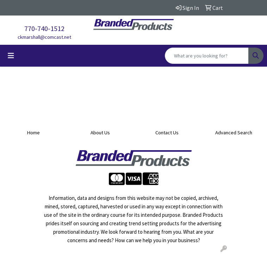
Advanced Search (233, 132)
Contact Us (167, 132)
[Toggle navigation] (11, 56)
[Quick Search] (207, 56)
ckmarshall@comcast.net (44, 37)
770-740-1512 (44, 28)
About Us (100, 132)
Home (33, 132)
